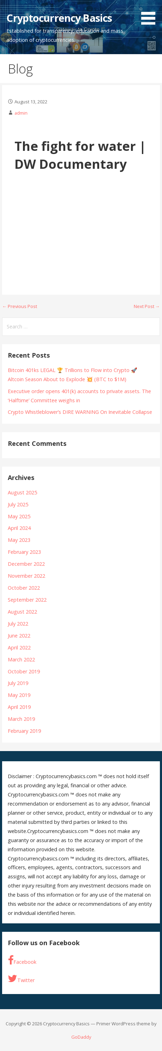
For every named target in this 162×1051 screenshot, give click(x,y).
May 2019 (19, 695)
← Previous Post (19, 306)
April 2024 (19, 528)
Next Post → (147, 306)
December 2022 (26, 563)
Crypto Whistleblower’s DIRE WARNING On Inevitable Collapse (80, 412)
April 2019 (19, 707)
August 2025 (22, 492)
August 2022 (22, 611)
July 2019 (18, 683)
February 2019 (24, 731)
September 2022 (27, 599)
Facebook (22, 960)
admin (21, 113)
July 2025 (18, 504)
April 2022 (19, 647)
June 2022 (19, 635)
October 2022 (24, 587)
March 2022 (21, 659)
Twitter (21, 979)
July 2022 (18, 623)
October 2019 (24, 671)
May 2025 (19, 516)
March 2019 (21, 719)
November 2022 (26, 575)
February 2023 (24, 552)
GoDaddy (81, 1037)
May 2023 (19, 540)
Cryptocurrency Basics (59, 18)
